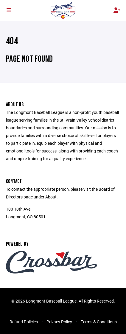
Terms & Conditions (99, 322)
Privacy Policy (59, 322)
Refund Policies (24, 322)
